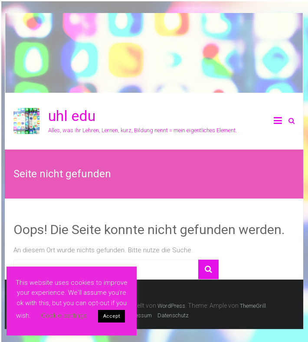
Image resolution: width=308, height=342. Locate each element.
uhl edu (71, 115)
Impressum (138, 315)
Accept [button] (111, 316)
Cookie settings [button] (64, 315)
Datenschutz (173, 315)
